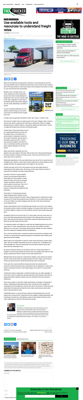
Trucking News (10, 4)
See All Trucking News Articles (67, 61)
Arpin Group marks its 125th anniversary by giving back (27, 356)
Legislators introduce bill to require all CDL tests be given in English (45, 356)
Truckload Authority (39, 4)
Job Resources (29, 4)
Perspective (18, 4)
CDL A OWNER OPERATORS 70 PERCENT (66, 95)
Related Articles (10, 339)
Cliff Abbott (7, 33)
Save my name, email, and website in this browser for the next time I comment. (27, 397)
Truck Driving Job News (13, 19)
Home (4, 4)
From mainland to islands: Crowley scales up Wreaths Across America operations (10, 356)
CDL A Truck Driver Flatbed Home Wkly (65, 90)
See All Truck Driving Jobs (67, 109)
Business (6, 19)
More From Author (22, 339)
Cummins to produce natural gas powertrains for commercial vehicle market (15, 331)
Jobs (23, 4)
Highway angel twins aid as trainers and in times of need (41, 331)
